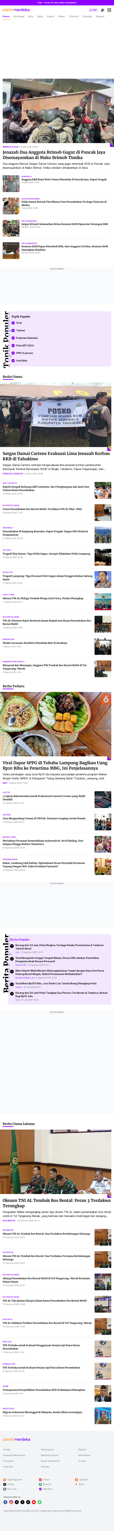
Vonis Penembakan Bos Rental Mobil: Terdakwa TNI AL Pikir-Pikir (42, 509)
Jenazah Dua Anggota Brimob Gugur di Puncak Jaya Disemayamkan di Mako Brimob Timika (54, 155)
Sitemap (45, 1466)
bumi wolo (26, 176)
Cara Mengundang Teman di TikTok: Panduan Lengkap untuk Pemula (44, 818)
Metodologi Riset (49, 1455)
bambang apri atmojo (13, 662)
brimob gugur (11, 147)
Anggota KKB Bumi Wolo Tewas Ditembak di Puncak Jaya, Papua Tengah (64, 179)
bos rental (9, 1220)
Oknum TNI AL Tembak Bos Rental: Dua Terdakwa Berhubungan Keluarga (46, 1233)
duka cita (8, 572)
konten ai (7, 1319)
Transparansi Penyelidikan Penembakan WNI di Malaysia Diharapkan (44, 1389)
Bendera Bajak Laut (25, 977)
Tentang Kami (47, 1449)
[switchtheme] (102, 10)
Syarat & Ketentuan (50, 1461)
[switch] (93, 10)
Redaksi (82, 1449)
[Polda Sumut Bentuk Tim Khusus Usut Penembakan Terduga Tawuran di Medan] (11, 206)
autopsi (7, 550)
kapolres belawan (30, 199)
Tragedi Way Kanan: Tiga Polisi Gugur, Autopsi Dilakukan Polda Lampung (46, 553)
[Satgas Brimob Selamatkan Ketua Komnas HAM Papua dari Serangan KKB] (11, 228)
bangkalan (8, 639)
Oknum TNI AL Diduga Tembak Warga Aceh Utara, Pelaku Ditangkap (43, 598)
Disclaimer (8, 1461)
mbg (5, 783)
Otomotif (74, 16)
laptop (6, 792)
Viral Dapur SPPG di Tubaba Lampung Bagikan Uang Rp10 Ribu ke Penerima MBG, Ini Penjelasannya (55, 765)
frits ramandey (29, 221)
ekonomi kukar (10, 859)
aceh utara (8, 595)
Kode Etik (8, 1466)
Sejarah (100, 16)
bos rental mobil (11, 505)
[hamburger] (109, 10)
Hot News (18, 16)
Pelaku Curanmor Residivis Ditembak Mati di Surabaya (35, 642)
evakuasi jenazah (13, 473)
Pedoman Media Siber (14, 1455)
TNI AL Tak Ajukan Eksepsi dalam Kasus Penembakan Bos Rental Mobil (45, 1300)
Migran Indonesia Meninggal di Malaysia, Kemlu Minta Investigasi (42, 1412)
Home (6, 16)
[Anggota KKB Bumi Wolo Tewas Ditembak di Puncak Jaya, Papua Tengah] (11, 183)
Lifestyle (87, 16)
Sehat (61, 16)
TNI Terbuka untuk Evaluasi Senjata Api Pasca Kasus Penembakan (41, 1367)
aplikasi (7, 815)
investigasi (8, 1409)
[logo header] (16, 10)
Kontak (6, 1449)
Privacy (82, 1461)
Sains (40, 16)
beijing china (9, 837)
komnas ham (9, 1364)
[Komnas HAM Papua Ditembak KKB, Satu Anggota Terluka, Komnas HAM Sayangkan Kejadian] (11, 250)
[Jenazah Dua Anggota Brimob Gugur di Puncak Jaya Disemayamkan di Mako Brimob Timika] (58, 113)
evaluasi (7, 1342)
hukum (18, 987)
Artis (30, 16)
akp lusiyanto (10, 483)
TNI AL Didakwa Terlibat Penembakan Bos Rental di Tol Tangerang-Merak (47, 1323)
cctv (17, 952)
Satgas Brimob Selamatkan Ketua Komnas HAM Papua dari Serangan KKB (64, 224)
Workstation (84, 1455)
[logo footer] (16, 1439)
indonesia (8, 528)
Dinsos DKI (20, 965)
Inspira (50, 16)
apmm (5, 1386)
